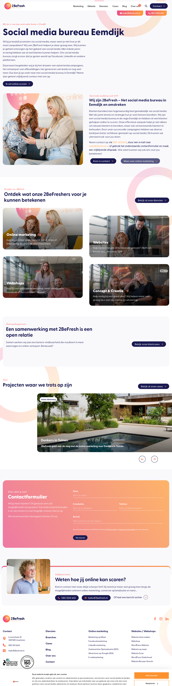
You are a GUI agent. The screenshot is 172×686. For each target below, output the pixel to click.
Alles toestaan (152, 660)
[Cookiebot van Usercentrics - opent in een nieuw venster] (16, 681)
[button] (142, 459)
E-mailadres (79, 504)
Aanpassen (152, 668)
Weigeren (152, 676)
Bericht (76, 517)
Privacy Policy (112, 529)
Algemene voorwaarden (127, 529)
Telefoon (123, 504)
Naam (76, 491)
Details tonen (37, 681)
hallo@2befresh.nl (99, 146)
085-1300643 (120, 142)
